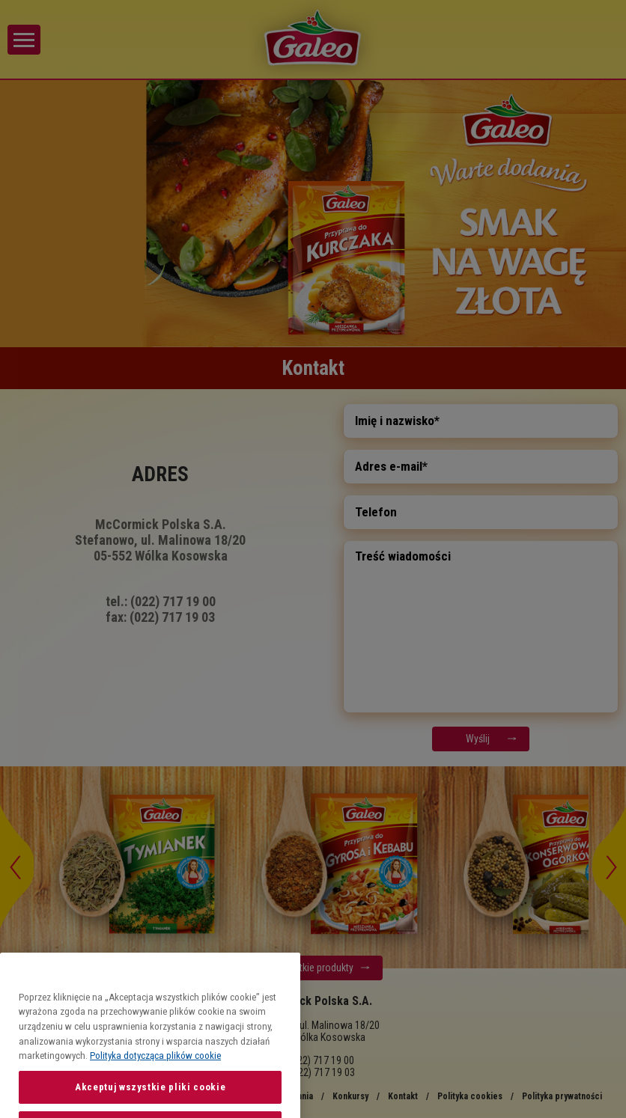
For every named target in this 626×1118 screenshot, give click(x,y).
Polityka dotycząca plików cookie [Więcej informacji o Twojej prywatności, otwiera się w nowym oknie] (155, 1086)
